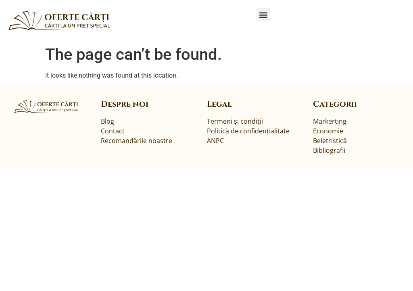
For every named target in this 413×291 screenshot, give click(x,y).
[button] (263, 14)
